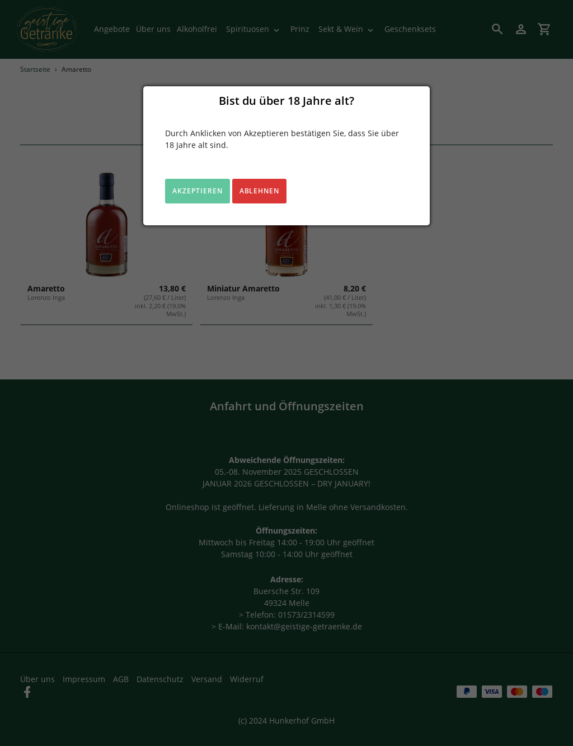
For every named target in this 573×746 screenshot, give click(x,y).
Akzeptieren (197, 191)
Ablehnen (259, 191)
